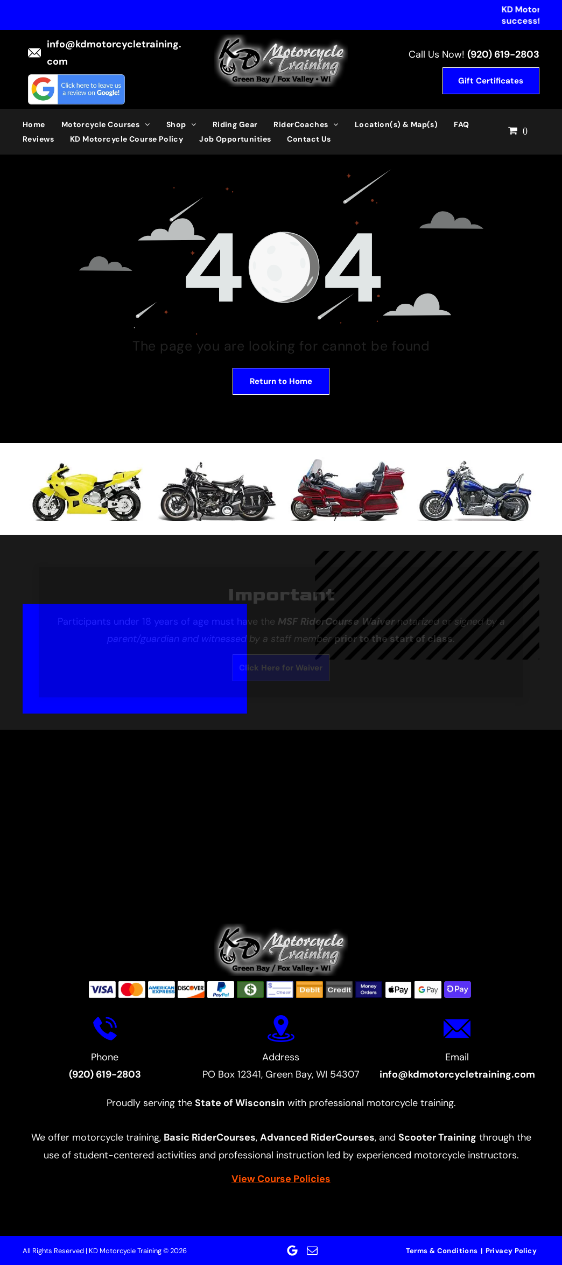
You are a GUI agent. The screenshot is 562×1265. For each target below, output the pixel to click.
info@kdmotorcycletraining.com (457, 1074)
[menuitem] (42, 124)
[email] (312, 1250)
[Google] (292, 1250)
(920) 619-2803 (503, 54)
